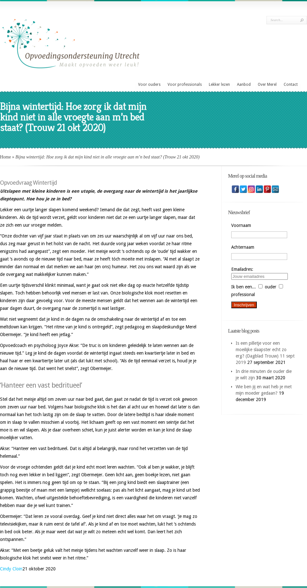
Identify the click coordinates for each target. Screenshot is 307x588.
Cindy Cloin (11, 568)
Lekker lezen (219, 84)
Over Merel (267, 84)
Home (5, 157)
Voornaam (241, 225)
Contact (291, 84)
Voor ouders (149, 84)
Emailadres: (242, 269)
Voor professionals (185, 84)
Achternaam (242, 247)
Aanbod (244, 84)
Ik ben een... (243, 286)
